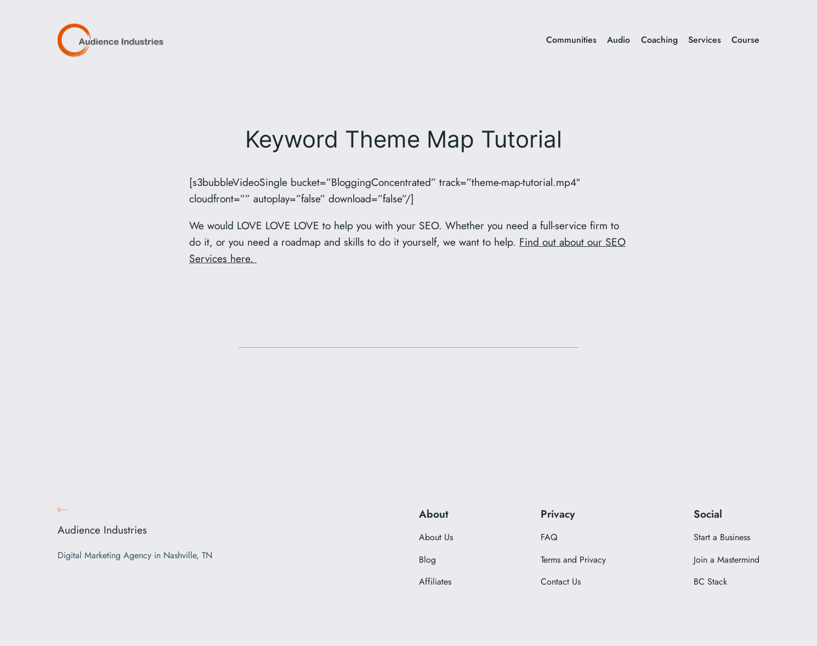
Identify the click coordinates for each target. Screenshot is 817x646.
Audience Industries (102, 529)
